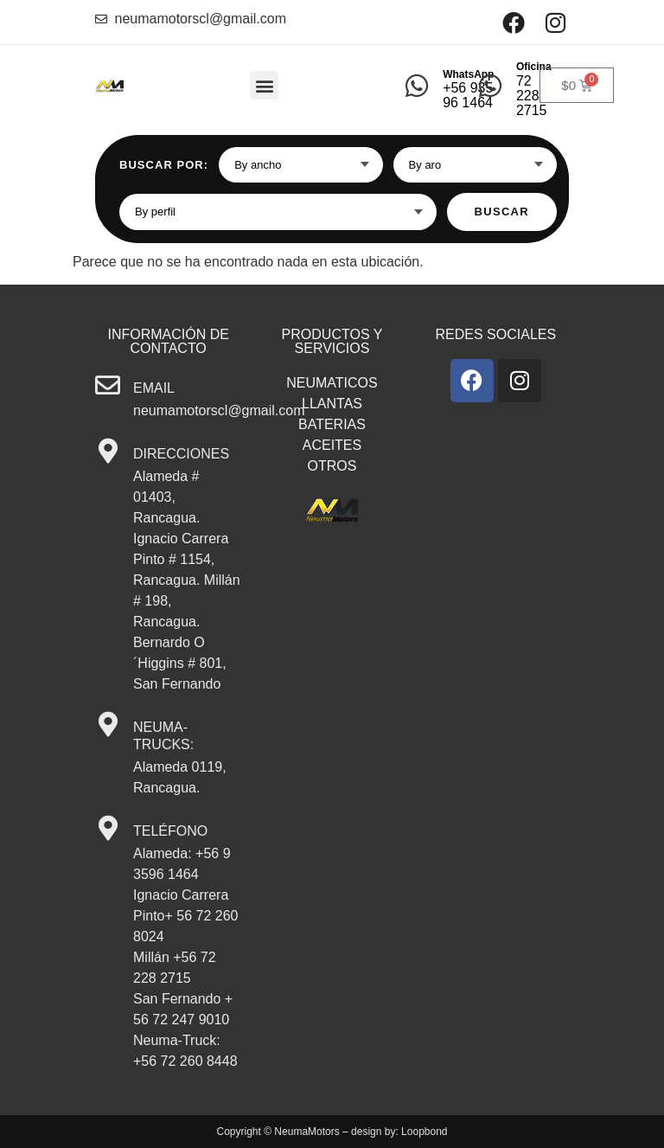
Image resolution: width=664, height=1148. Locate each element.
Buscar (502, 211)
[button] (264, 85)
